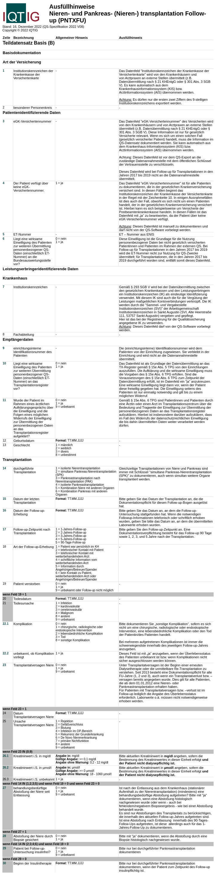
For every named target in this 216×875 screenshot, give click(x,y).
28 (4, 836)
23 (4, 665)
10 (4, 363)
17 (4, 529)
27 (4, 788)
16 (4, 510)
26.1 (5, 756)
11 (4, 400)
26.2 (5, 767)
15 (4, 498)
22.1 (5, 623)
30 (4, 863)
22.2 (5, 653)
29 (4, 848)
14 (4, 468)
